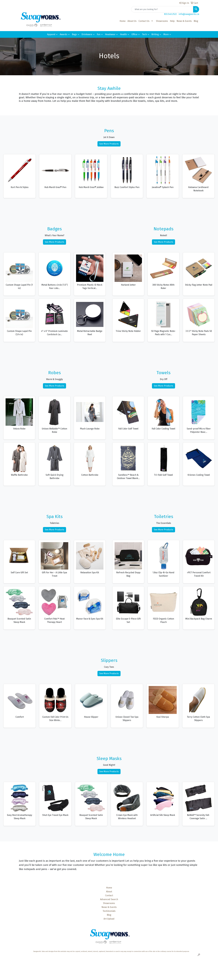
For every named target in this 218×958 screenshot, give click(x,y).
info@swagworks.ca (189, 14)
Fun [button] (98, 34)
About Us (132, 21)
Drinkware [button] (86, 34)
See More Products (109, 143)
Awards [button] (63, 34)
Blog (196, 21)
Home (123, 21)
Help (172, 21)
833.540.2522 (170, 14)
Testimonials (109, 911)
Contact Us (143, 21)
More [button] (166, 34)
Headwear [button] (110, 34)
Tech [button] (144, 34)
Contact (109, 895)
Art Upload (109, 918)
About (109, 891)
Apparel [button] (51, 34)
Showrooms (162, 21)
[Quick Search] (162, 9)
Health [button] (123, 34)
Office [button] (134, 34)
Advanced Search (109, 899)
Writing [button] (155, 34)
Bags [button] (74, 34)
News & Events (184, 21)
